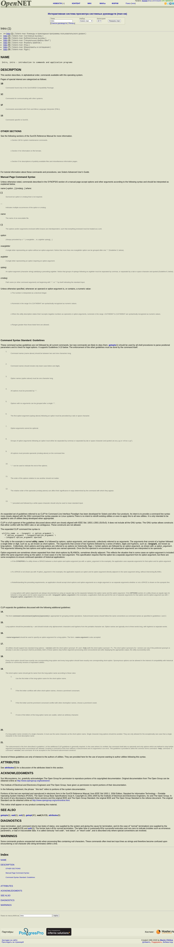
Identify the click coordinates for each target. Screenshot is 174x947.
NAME (3, 862)
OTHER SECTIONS (13, 871)
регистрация (156, 1)
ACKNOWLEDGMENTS (11, 893)
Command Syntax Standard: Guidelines (20, 880)
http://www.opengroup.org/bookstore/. (33, 783)
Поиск (128, 3)
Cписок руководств (59, 23)
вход (149, 1)
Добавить (146, 945)
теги (133, 3)
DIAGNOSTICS (7, 903)
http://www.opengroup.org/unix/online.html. (51, 803)
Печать (71, 23)
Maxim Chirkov (166, 943)
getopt (29, 818)
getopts (112, 346)
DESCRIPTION (7, 867)
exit (20, 818)
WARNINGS (6, 908)
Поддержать (156, 945)
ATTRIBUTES (7, 888)
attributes (9, 770)
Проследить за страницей (13, 945)
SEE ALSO (5, 898)
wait (13, 818)
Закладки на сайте (9, 943)
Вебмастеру (168, 945)
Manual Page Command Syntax (17, 875)
